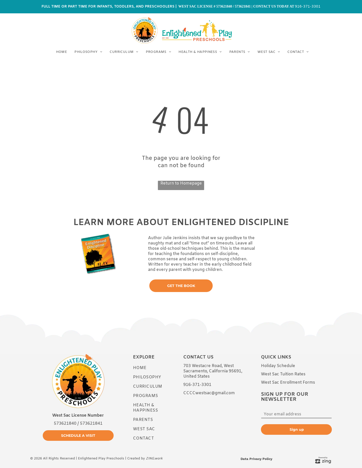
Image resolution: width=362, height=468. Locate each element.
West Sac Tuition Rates (283, 374)
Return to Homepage (181, 183)
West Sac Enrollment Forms (288, 382)
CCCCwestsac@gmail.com (209, 393)
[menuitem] (61, 52)
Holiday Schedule (278, 366)
